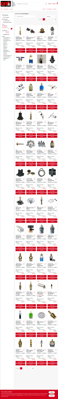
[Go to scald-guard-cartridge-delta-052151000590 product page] (52, 352)
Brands (11, 9)
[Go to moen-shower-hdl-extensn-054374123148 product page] (52, 96)
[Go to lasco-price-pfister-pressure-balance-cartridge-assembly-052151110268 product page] (20, 181)
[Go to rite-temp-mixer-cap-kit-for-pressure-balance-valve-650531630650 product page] (20, 124)
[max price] (8, 28)
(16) (5, 44)
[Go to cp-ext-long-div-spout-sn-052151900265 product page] (41, 294)
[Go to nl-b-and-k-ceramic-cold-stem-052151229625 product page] (52, 238)
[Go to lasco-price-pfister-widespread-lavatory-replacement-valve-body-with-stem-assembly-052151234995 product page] (31, 124)
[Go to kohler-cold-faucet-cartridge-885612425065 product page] (52, 67)
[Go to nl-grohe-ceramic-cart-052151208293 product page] (20, 352)
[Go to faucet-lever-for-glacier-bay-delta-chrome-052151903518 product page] (31, 238)
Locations (54, 9)
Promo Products (6, 17)
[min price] (4, 28)
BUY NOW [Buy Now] (20, 51)
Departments (6, 9)
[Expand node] (2, 34)
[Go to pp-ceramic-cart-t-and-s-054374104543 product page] (52, 294)
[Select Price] (11, 28)
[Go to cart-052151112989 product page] (31, 323)
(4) (5, 47)
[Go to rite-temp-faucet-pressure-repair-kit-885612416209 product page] (52, 181)
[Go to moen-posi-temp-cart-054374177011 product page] (20, 323)
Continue (51, 392)
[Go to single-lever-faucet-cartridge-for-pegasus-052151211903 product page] (52, 152)
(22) (5, 43)
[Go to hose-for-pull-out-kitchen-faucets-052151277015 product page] (41, 181)
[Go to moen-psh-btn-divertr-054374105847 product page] (20, 152)
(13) (5, 46)
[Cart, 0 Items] (56, 3)
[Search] (46, 4)
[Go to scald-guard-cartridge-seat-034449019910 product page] (52, 209)
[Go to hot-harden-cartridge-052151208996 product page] (20, 294)
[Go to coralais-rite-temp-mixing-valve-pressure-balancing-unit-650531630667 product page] (20, 209)
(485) (7, 37)
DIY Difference (49, 9)
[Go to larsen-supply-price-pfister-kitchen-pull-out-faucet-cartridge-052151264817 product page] (41, 96)
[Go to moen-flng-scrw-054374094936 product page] (41, 323)
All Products (5, 19)
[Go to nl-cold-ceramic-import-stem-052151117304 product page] (31, 266)
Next (56, 19)
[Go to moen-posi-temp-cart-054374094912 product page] (41, 67)
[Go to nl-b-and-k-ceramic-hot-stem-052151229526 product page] (41, 238)
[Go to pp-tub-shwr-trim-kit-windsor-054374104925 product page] (41, 152)
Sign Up (54, 3)
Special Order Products (7, 22)
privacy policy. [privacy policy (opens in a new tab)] (20, 395)
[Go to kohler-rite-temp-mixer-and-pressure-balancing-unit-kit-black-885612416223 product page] (31, 39)
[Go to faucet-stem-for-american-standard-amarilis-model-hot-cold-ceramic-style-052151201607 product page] (52, 323)
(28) (7, 40)
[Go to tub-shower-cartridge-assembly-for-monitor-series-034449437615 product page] (20, 96)
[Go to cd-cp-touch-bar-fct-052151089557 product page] (41, 124)
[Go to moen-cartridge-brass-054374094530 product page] (31, 352)
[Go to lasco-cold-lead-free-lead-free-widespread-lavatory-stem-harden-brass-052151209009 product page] (31, 294)
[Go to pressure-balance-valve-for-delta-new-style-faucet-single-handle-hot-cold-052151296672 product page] (41, 266)
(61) (6, 39)
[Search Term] (31, 4)
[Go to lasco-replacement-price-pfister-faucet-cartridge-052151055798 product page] (41, 39)
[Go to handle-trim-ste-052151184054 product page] (20, 67)
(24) (5, 41)
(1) (5, 52)
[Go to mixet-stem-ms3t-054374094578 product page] (41, 209)
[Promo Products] (2, 17)
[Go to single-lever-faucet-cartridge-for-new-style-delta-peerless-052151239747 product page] (31, 96)
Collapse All (7, 31)
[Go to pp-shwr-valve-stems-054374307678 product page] (20, 39)
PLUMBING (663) (6, 34)
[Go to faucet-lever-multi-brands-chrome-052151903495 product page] (20, 238)
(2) (5, 48)
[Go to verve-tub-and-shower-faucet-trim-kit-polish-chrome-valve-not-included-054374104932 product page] (31, 152)
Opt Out (51, 395)
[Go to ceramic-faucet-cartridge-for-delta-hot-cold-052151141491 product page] (52, 266)
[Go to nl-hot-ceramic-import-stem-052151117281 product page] (20, 266)
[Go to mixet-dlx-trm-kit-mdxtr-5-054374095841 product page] (31, 209)
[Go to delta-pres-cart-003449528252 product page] (52, 39)
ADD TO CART (20, 49)
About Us (44, 9)
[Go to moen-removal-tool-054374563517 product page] (52, 124)
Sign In (49, 3)
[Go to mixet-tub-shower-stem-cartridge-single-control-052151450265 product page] (41, 352)
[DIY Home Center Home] (6, 4)
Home (2, 9)
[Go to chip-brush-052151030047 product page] (31, 181)
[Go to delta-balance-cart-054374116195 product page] (31, 67)
